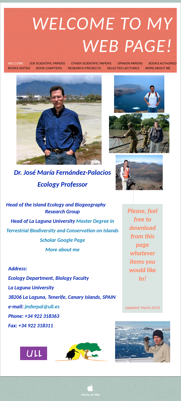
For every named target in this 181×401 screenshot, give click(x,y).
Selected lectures (123, 68)
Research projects (85, 68)
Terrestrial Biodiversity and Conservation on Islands (62, 230)
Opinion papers (130, 63)
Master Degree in (95, 221)
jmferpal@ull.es (42, 306)
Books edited (19, 68)
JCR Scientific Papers (47, 63)
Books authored (163, 63)
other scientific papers (91, 63)
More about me (158, 68)
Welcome (16, 63)
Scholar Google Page (62, 240)
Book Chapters (49, 68)
